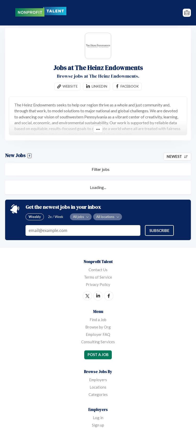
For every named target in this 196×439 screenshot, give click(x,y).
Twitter (87, 296)
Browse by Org (98, 327)
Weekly (35, 217)
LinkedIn (98, 296)
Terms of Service (98, 277)
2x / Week (55, 217)
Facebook (129, 86)
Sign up (98, 425)
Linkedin (99, 86)
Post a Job (98, 354)
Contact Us (98, 269)
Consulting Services (98, 341)
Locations (98, 387)
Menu (9, 13)
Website (70, 86)
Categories (98, 394)
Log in (98, 417)
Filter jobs (100, 169)
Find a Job (98, 319)
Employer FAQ (98, 334)
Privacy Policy (98, 284)
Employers (98, 379)
